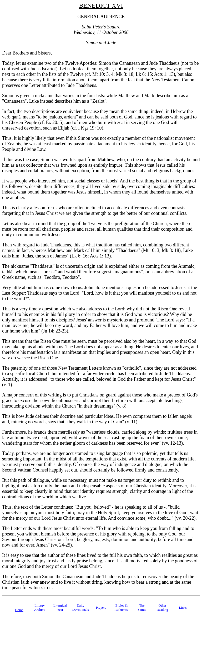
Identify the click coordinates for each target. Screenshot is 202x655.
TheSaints (142, 607)
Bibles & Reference (121, 607)
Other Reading (162, 607)
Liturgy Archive (39, 607)
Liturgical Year (60, 607)
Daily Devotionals (80, 607)
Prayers (101, 607)
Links (183, 607)
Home (19, 610)
